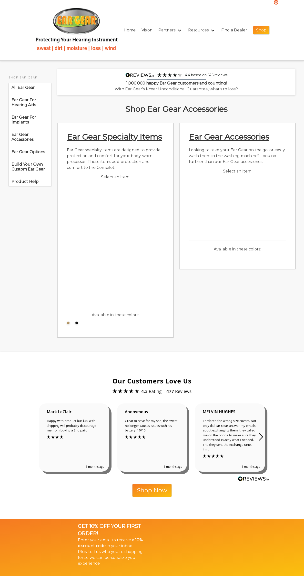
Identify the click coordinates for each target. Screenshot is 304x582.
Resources (198, 30)
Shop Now (152, 490)
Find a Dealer (234, 30)
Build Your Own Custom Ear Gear (28, 167)
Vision (147, 30)
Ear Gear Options (29, 152)
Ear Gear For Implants (23, 119)
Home (130, 30)
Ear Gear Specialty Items (114, 137)
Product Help (25, 181)
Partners (166, 30)
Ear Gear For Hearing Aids (23, 102)
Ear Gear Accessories (22, 137)
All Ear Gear (23, 87)
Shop (261, 30)
